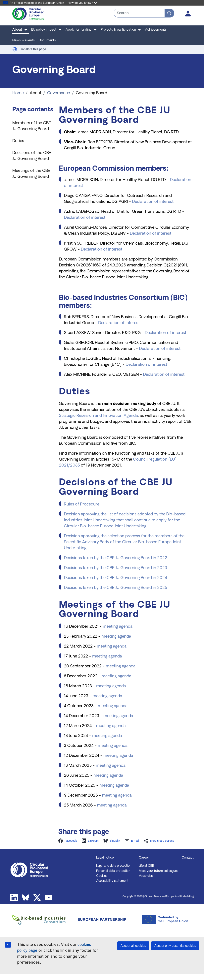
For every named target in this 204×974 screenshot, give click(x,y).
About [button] (17, 29)
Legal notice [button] (105, 857)
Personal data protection (113, 871)
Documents (47, 40)
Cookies (101, 876)
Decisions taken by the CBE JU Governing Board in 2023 (115, 568)
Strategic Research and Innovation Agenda (98, 416)
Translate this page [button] (32, 49)
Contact (188, 857)
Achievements (156, 29)
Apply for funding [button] (78, 29)
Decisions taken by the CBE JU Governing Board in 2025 (115, 588)
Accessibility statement (112, 881)
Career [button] (144, 857)
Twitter (37, 897)
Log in (188, 13)
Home (18, 93)
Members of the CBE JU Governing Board (31, 126)
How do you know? (82, 2)
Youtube (48, 897)
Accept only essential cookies (175, 945)
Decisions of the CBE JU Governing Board (31, 156)
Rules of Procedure (81, 504)
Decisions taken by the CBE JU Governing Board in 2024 (115, 578)
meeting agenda (117, 627)
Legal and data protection (113, 865)
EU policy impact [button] (43, 29)
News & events (23, 40)
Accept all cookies (133, 945)
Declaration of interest (153, 202)
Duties (18, 141)
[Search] (169, 13)
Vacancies (146, 876)
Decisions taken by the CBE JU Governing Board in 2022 (115, 558)
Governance (58, 93)
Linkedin (14, 897)
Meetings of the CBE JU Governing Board (31, 174)
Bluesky (25, 897)
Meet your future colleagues (158, 871)
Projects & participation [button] (118, 29)
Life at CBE (146, 865)
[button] (14, 49)
